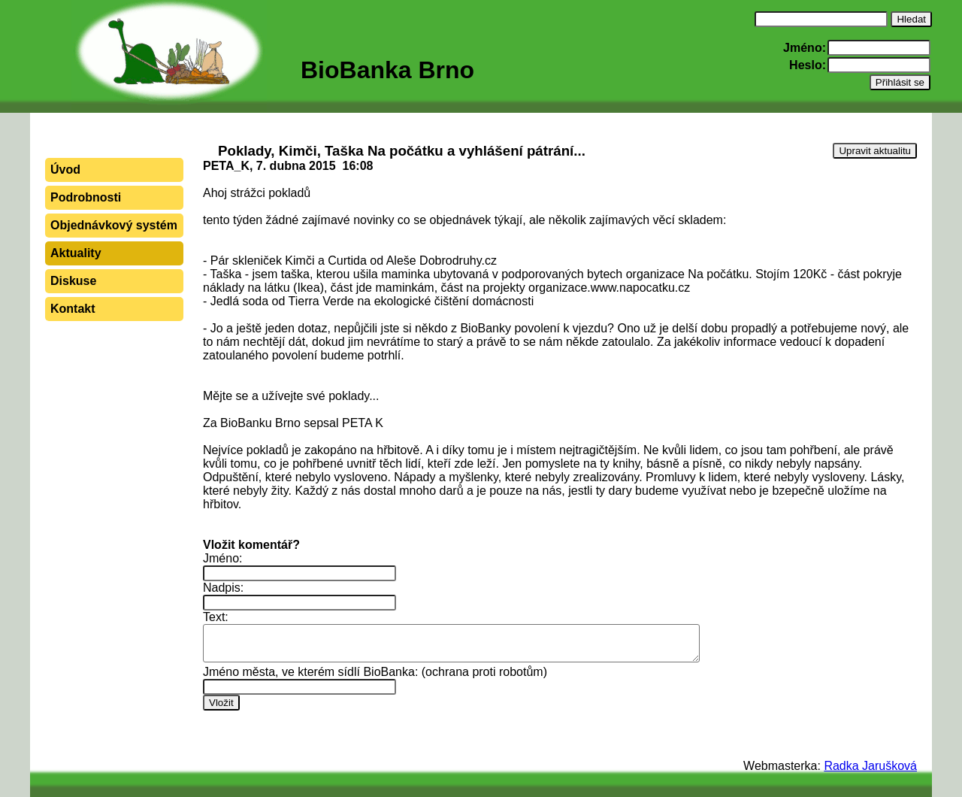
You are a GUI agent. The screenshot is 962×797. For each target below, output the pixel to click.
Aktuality (75, 253)
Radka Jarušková (870, 765)
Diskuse (73, 280)
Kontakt (72, 308)
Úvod (65, 169)
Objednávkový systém (113, 225)
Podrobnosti (85, 197)
